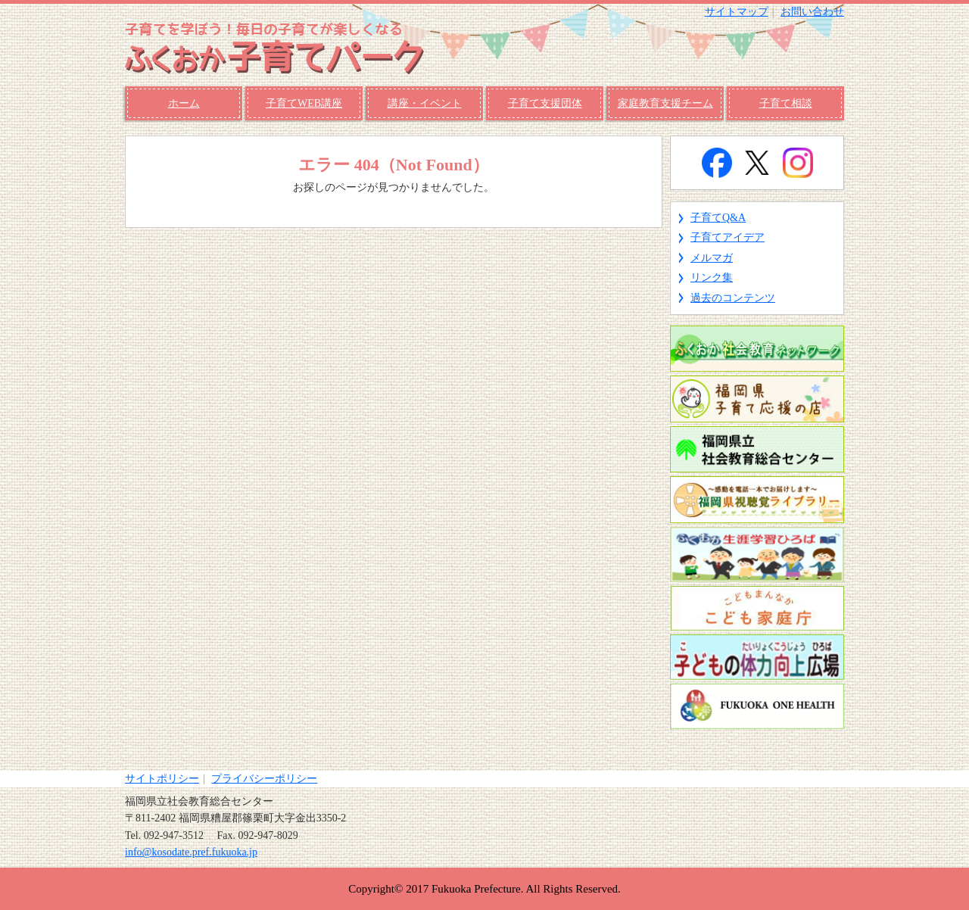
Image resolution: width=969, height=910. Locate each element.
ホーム (184, 103)
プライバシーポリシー (264, 778)
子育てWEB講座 (304, 103)
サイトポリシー (162, 778)
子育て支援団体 (545, 103)
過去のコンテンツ (732, 298)
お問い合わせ (812, 11)
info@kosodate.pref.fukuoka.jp (191, 852)
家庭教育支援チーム (665, 103)
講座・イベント (425, 103)
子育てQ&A (718, 217)
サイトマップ (736, 11)
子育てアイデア (727, 237)
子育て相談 (785, 103)
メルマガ (711, 257)
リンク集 (711, 277)
